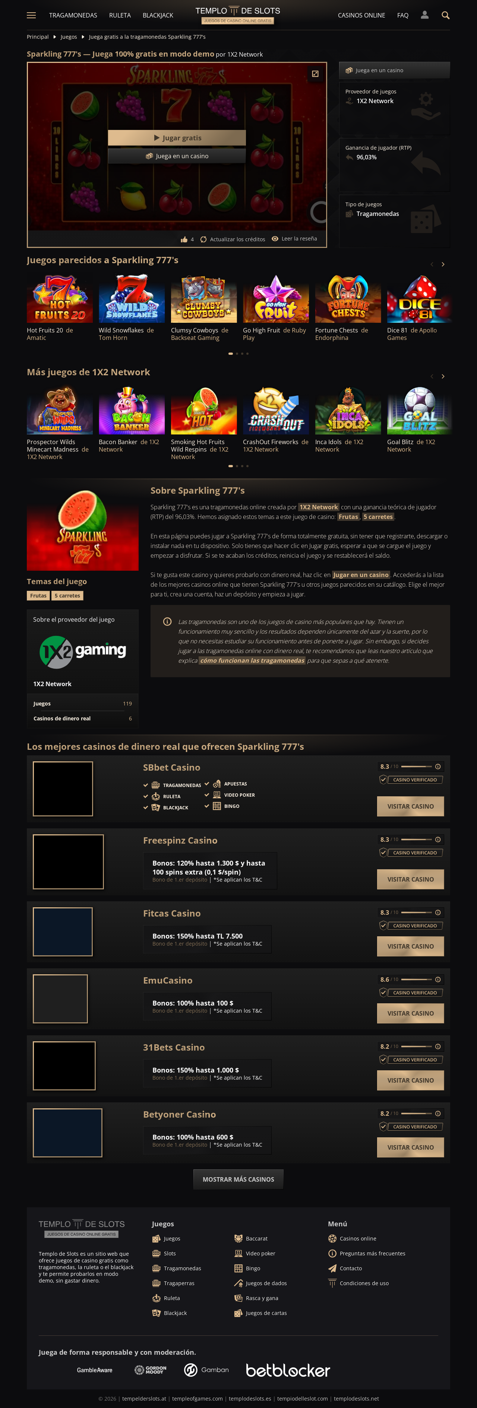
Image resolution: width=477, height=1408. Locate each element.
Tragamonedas (73, 15)
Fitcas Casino (172, 913)
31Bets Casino (174, 1047)
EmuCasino (168, 980)
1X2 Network (319, 507)
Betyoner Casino (179, 1114)
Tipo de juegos (363, 204)
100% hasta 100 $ (205, 1002)
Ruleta (120, 15)
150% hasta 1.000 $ (208, 1069)
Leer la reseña (294, 238)
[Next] (442, 264)
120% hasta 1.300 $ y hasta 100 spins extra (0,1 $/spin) (208, 867)
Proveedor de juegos (371, 91)
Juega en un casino (374, 70)
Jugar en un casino (361, 575)
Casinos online (361, 15)
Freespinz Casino (180, 840)
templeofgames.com (197, 1398)
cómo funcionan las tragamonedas (252, 660)
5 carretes (378, 517)
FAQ (402, 15)
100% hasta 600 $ (205, 1137)
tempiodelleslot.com (302, 1398)
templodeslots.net (356, 1398)
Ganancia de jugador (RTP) (378, 147)
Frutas (348, 517)
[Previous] (432, 264)
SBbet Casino (171, 767)
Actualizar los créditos (232, 239)
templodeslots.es (250, 1398)
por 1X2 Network (239, 54)
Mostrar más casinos (238, 1179)
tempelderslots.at (144, 1398)
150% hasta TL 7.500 (210, 935)
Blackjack (158, 15)
